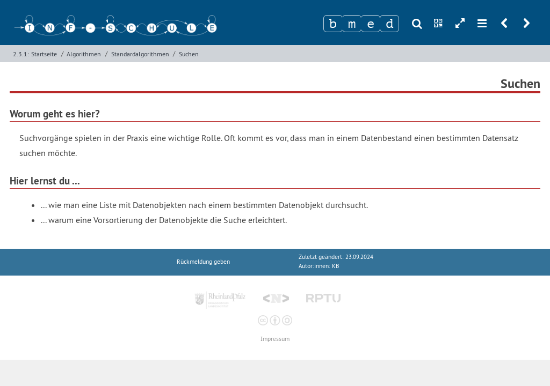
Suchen (189, 54)
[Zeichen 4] (389, 23)
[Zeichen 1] (333, 23)
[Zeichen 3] (370, 23)
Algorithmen (84, 54)
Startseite (44, 54)
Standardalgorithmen (140, 54)
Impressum (275, 339)
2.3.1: (21, 54)
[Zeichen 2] (351, 23)
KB (335, 266)
